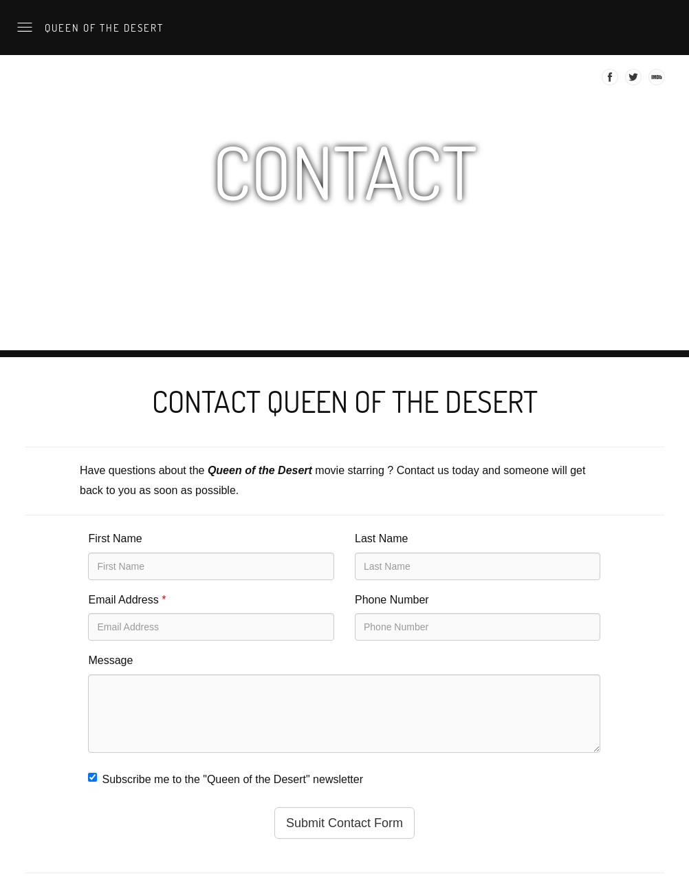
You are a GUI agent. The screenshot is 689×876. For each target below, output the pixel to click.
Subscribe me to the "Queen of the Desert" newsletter (225, 779)
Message (110, 660)
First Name (115, 538)
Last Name (381, 538)
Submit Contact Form (344, 823)
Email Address (127, 600)
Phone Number (392, 600)
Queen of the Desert (102, 27)
